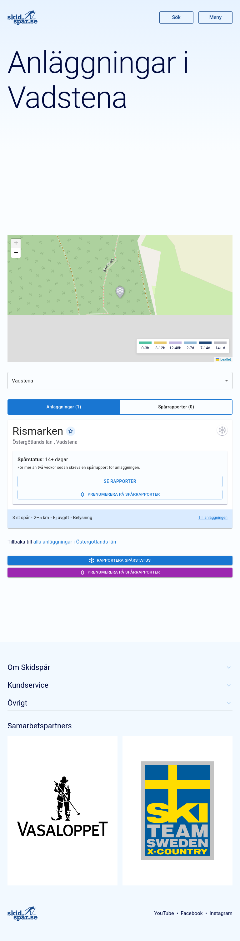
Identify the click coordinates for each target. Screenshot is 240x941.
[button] (120, 292)
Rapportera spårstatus (120, 560)
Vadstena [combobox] (22, 381)
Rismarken (37, 431)
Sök (176, 17)
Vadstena (67, 442)
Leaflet (223, 359)
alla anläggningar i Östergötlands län (74, 542)
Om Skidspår (120, 667)
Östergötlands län (33, 442)
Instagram (220, 913)
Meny (215, 17)
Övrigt (120, 703)
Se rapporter (120, 481)
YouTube (164, 913)
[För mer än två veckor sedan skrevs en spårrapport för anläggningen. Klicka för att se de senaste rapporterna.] (222, 430)
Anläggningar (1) (64, 406)
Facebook (192, 913)
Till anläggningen (213, 517)
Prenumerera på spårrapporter (120, 494)
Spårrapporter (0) (176, 406)
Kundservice (120, 685)
